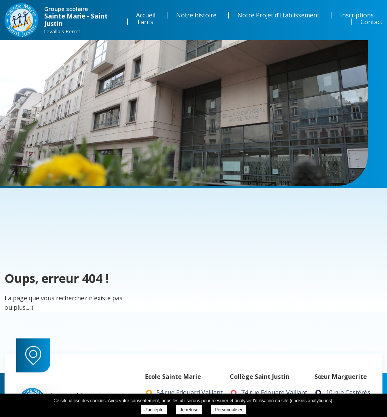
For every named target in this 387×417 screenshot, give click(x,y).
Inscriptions (357, 15)
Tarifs (144, 22)
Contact (371, 22)
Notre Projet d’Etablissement (278, 15)
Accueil (145, 15)
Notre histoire (196, 15)
